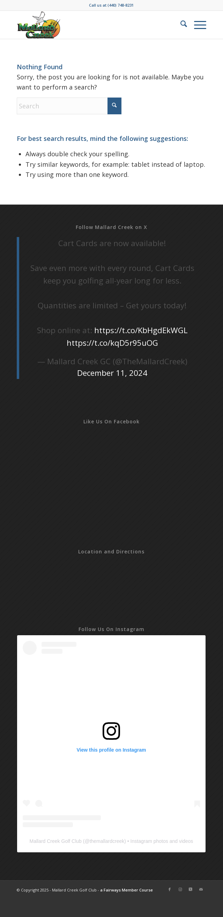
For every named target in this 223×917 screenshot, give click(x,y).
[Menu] (196, 25)
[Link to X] (190, 889)
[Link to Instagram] (180, 889)
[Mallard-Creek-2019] (93, 25)
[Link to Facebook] (169, 889)
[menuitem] (180, 25)
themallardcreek (107, 841)
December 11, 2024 (112, 372)
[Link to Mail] (201, 889)
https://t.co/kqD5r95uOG (112, 342)
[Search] (180, 25)
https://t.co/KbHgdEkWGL (141, 330)
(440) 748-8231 (120, 5)
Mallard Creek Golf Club (55, 841)
